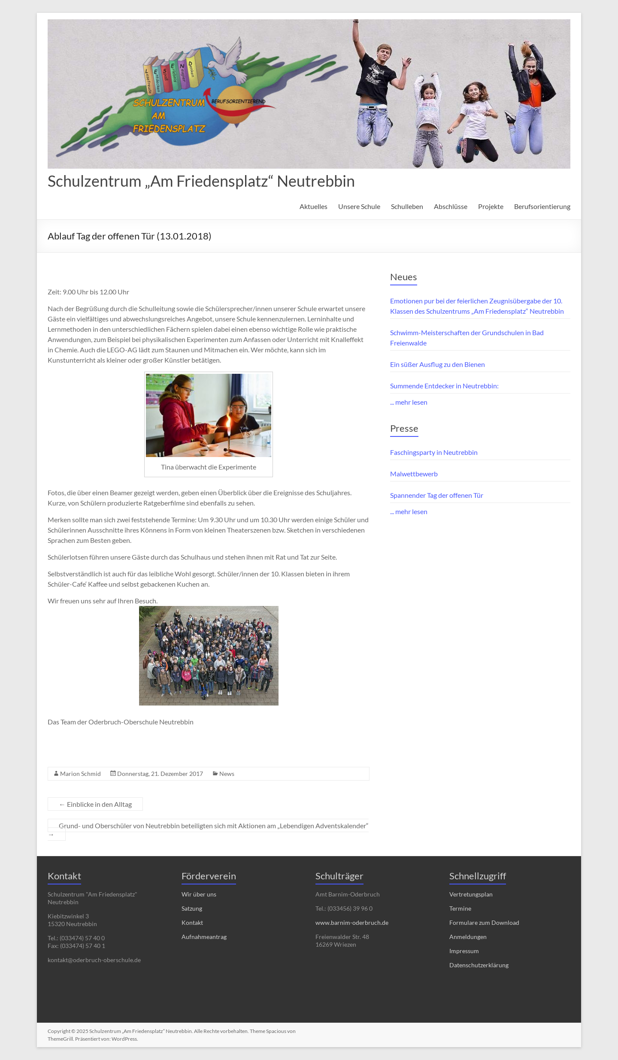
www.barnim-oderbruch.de (351, 922)
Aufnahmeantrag (204, 936)
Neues (403, 276)
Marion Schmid (80, 773)
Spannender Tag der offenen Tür (436, 495)
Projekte (490, 206)
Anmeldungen (468, 936)
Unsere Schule (359, 206)
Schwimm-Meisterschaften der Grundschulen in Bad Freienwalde (467, 337)
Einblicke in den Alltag (95, 804)
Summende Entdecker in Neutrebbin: (444, 386)
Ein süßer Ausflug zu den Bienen (437, 364)
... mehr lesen (408, 402)
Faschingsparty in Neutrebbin (434, 452)
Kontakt (192, 922)
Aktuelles (313, 206)
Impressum (464, 950)
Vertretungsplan (471, 894)
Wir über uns (199, 894)
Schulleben (407, 206)
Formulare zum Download (484, 922)
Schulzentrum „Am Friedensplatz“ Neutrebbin (201, 180)
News (226, 773)
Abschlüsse (450, 206)
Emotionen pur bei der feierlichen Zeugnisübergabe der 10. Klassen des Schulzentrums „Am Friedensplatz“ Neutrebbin (477, 306)
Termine (460, 908)
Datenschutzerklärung (479, 965)
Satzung (192, 908)
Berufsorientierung (542, 206)
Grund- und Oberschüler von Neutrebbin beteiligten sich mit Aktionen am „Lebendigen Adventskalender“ (208, 829)
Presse (404, 428)
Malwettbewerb (414, 473)
